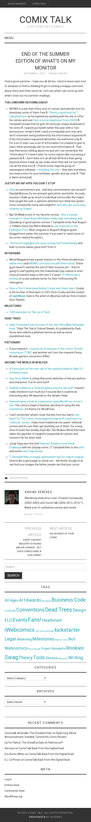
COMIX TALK (39, 3)
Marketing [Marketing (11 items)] (24, 639)
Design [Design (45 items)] (79, 610)
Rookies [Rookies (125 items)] (75, 648)
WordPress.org (13, 796)
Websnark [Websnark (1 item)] (63, 658)
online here (16, 263)
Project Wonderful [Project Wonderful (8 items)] (53, 648)
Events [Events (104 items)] (20, 620)
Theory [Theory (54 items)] (26, 657)
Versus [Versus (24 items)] (52, 658)
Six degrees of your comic (62, 535)
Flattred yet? (55, 742)
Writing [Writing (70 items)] (75, 657)
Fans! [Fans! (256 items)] (34, 619)
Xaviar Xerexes (58, 73)
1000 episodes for (29, 312)
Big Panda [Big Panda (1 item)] (46, 601)
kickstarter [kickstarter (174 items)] (67, 630)
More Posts (34, 514)
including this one (48, 169)
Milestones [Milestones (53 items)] (43, 639)
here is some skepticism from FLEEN (55, 120)
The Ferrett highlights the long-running (43, 243)
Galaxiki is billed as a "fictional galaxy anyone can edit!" (41, 387)
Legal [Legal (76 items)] (11, 639)
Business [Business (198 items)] (62, 600)
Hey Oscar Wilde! (19, 378)
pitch (81, 447)
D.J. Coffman (12, 759)
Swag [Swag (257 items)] (11, 657)
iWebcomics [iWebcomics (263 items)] (20, 630)
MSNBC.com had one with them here (51, 263)
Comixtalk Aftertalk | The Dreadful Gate (28, 733)
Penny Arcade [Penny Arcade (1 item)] (34, 649)
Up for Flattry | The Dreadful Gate (24, 742)
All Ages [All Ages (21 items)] (11, 600)
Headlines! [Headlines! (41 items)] (52, 620)
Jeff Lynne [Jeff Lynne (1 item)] (40, 631)
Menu (9, 38)
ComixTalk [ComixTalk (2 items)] (10, 610)
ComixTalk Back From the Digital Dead (41, 748)
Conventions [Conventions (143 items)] (30, 610)
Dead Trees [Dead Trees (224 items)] (58, 609)
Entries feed (12, 785)
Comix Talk (45, 19)
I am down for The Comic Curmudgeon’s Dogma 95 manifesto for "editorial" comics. (45, 418)
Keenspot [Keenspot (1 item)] (50, 631)
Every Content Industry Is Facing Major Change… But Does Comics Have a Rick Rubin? (28, 547)
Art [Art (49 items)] (22, 600)
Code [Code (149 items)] (80, 600)
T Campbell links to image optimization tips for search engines (46, 456)
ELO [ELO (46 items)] (8, 620)
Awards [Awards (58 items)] (33, 600)
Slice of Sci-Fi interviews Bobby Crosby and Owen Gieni (42, 288)
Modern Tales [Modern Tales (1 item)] (61, 640)
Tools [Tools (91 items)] (39, 657)
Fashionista (37, 817)
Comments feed (14, 790)
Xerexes (9, 748)
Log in (8, 779)
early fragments (31, 451)
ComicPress (16, 409)
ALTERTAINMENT (17, 3)
